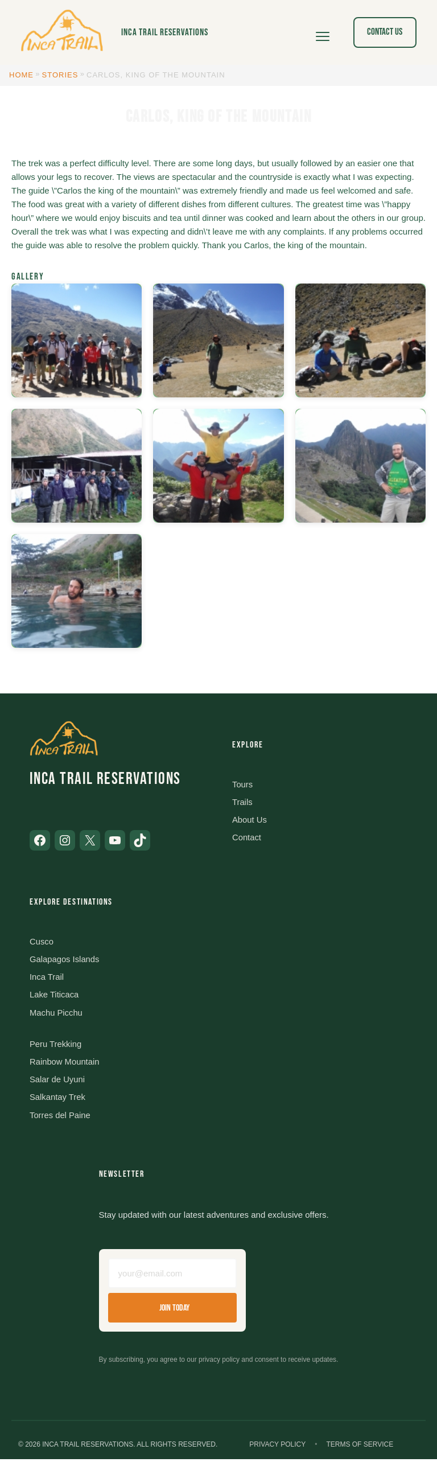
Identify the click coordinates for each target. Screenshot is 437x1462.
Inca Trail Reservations (164, 32)
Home (21, 75)
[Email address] (172, 1276)
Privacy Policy (277, 1447)
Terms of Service (359, 1447)
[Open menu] (322, 32)
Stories (60, 75)
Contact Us (384, 32)
